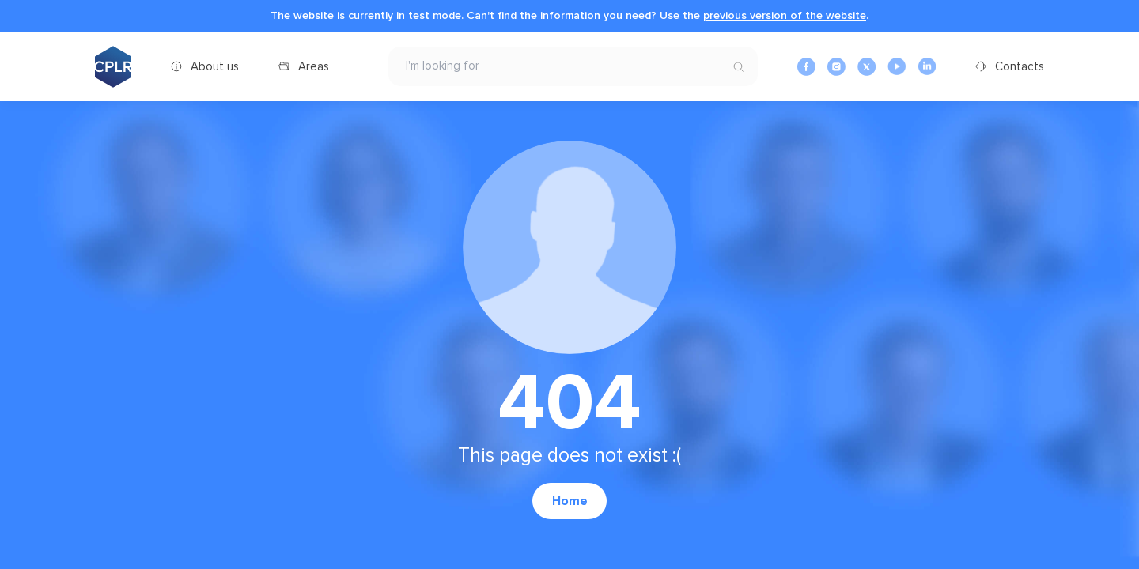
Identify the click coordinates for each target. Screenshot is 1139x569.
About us (215, 66)
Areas (313, 66)
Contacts (1019, 66)
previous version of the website (784, 15)
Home (570, 501)
